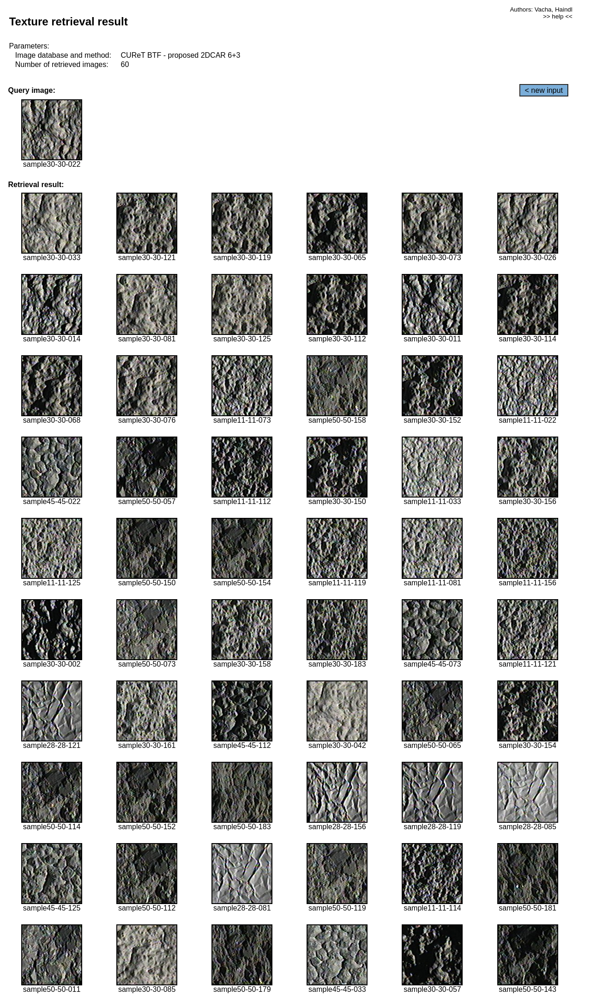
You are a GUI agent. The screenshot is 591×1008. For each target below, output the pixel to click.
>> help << (558, 16)
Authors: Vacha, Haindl (541, 9)
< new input (544, 90)
